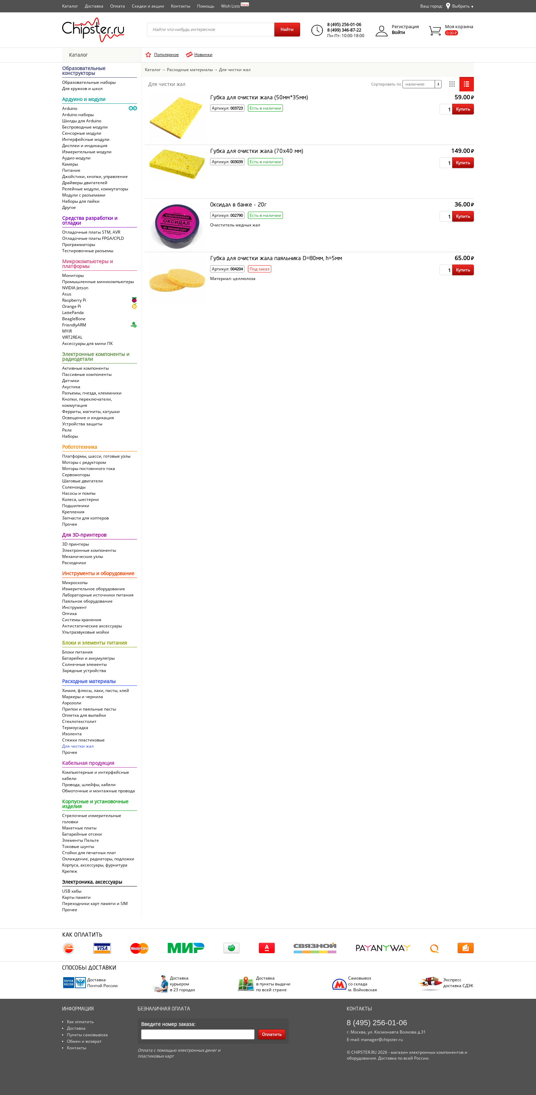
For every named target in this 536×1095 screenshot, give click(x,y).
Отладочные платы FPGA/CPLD (93, 238)
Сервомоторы (76, 475)
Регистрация (405, 26)
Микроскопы (75, 582)
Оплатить (272, 1034)
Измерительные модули (87, 152)
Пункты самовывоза (87, 1035)
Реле (67, 430)
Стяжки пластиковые (83, 740)
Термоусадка (75, 727)
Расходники (74, 563)
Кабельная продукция (88, 763)
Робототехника (79, 447)
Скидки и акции (148, 6)
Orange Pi (71, 306)
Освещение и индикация (88, 418)
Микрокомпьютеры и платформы (87, 264)
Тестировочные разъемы (87, 251)
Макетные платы (79, 828)
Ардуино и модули (83, 99)
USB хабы (71, 891)
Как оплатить (80, 1022)
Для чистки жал (78, 746)
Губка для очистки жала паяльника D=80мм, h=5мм (276, 258)
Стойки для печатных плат (89, 853)
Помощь (205, 6)
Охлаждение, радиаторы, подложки (98, 859)
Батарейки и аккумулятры (88, 658)
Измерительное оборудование (93, 589)
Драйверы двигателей (84, 183)
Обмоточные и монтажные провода (98, 791)
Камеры (70, 164)
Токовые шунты (78, 846)
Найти (287, 29)
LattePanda (73, 312)
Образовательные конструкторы (83, 71)
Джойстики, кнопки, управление (95, 176)
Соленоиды (73, 487)
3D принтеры (75, 544)
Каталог (70, 6)
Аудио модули (76, 158)
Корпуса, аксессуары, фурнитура (94, 865)
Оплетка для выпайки (84, 715)
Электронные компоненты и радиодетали (95, 357)
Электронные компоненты (89, 550)
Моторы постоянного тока (88, 468)
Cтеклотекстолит (79, 721)
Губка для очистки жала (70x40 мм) (256, 151)
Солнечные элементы (84, 664)
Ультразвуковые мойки (85, 632)
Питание (71, 170)
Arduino (69, 108)
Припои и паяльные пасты (89, 709)
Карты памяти (76, 897)
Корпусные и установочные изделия (95, 804)
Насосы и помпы (78, 493)
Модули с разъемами (83, 195)
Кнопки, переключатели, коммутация (87, 402)
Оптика (69, 613)
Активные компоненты (85, 368)
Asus (66, 294)
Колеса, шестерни (80, 499)
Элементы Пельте (80, 840)
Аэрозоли (71, 703)
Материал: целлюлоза (232, 278)
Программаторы (78, 244)
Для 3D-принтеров (84, 535)
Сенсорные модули (81, 133)
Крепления (73, 512)
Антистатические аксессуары (92, 626)
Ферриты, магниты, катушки (91, 411)
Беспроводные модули (85, 127)
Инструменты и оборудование (98, 574)
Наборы (70, 436)
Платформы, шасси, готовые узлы (96, 456)
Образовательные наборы (89, 82)
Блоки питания (77, 652)
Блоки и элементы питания (94, 643)
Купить (463, 109)
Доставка (94, 6)
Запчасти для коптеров (85, 518)
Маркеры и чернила (82, 697)
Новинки (203, 54)
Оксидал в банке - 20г (238, 205)
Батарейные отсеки (82, 834)
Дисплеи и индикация (84, 145)
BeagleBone (73, 319)
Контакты (180, 6)
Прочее (69, 524)
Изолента (72, 734)
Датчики (70, 380)
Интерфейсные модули (86, 139)
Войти (398, 32)
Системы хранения (81, 620)
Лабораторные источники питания (98, 595)
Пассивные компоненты (87, 374)
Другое (69, 207)
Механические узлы (82, 556)
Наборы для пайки (81, 201)
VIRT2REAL (72, 337)
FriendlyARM (74, 325)
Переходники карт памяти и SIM (95, 903)
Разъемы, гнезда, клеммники (92, 393)
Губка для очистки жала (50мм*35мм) (259, 98)
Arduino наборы (78, 115)
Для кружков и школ (82, 88)
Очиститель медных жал (235, 225)
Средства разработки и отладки (89, 221)
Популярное (166, 54)
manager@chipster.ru (382, 1039)
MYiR (67, 331)
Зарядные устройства (84, 670)
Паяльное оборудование (87, 601)
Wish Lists (235, 5)
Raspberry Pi (74, 300)
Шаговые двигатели (82, 481)
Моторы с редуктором (84, 462)
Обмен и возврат (84, 1041)
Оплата (117, 6)
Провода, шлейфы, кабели (89, 784)
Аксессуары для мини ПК (87, 343)
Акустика (71, 387)
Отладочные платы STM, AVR (91, 232)
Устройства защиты (82, 424)
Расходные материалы (89, 681)
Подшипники (75, 506)
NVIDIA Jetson (75, 288)
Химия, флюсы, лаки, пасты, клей (95, 690)
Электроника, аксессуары (92, 882)
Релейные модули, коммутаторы (95, 189)
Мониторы (73, 275)
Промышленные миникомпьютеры (98, 281)
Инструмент (74, 607)
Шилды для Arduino (81, 121)
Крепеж (69, 871)
